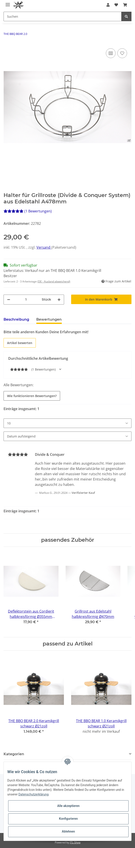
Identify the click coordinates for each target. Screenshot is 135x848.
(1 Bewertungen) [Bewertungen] (28, 211)
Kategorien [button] (14, 754)
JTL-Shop (75, 842)
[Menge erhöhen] (59, 299)
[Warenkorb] (124, 4)
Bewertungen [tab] (49, 319)
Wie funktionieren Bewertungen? (32, 396)
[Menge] (26, 299)
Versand (43, 247)
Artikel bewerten (19, 343)
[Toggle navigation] (8, 3)
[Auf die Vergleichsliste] (111, 53)
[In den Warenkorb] (101, 299)
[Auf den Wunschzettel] (122, 53)
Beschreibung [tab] (16, 319)
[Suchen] (63, 16)
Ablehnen (68, 831)
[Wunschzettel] (116, 4)
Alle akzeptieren (68, 806)
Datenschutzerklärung (33, 794)
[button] (108, 4)
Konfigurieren (68, 818)
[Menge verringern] (8, 299)
